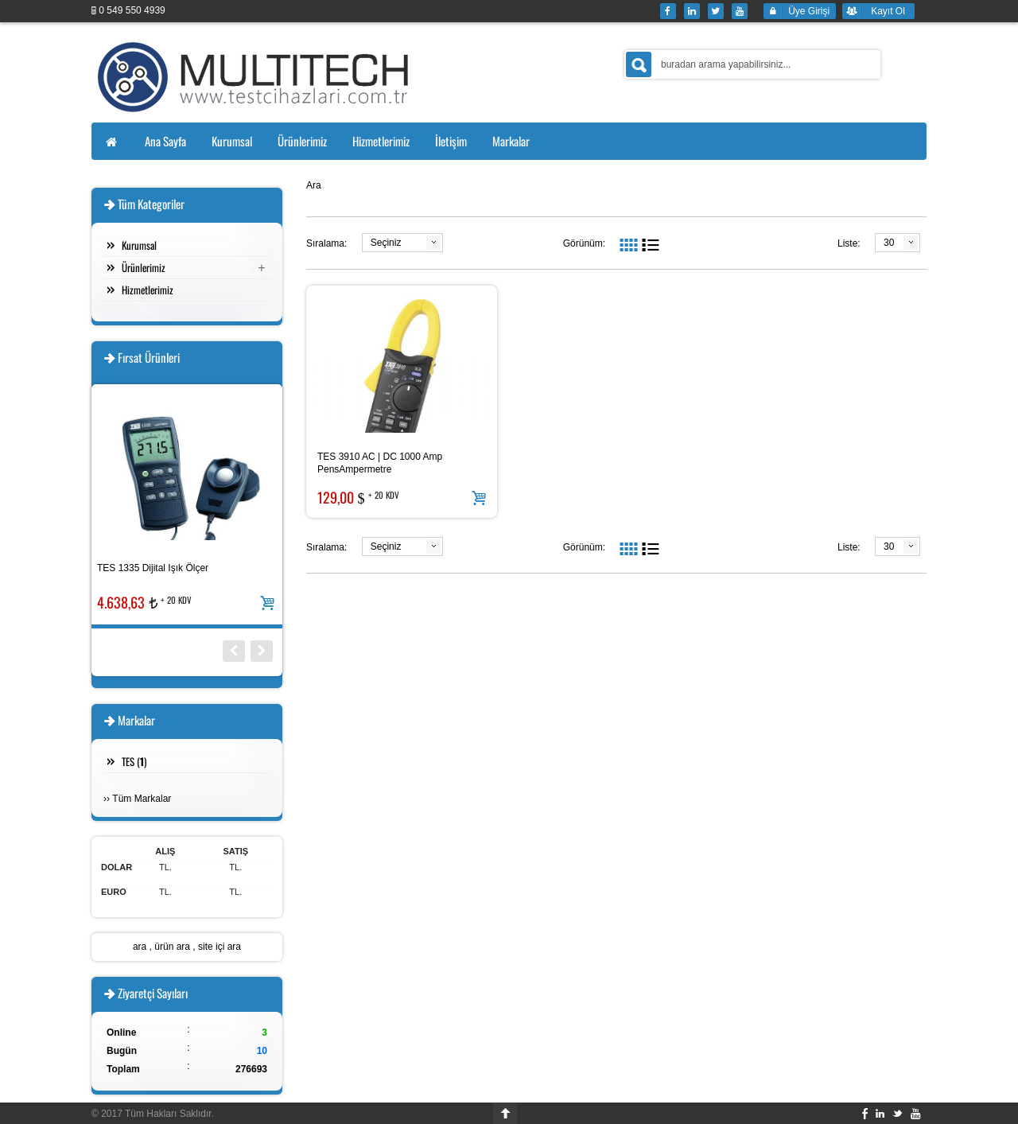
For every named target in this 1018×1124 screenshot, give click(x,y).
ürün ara (172, 946)
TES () (134, 761)
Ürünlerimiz (143, 267)
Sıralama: (326, 243)
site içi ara (219, 946)
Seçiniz (386, 242)
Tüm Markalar (141, 798)
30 (889, 242)
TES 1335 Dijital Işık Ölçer (152, 568)
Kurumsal (139, 245)
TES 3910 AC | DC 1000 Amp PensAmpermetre (379, 463)
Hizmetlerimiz (147, 290)
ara (139, 946)
